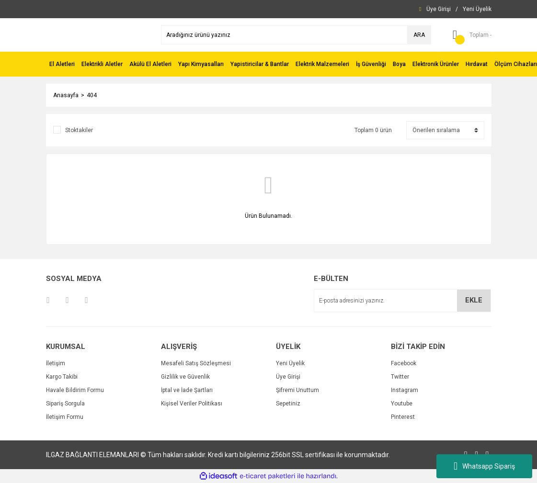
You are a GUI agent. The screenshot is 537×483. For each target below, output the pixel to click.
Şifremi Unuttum (297, 390)
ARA (419, 35)
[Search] (296, 35)
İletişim (55, 363)
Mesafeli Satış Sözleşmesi (196, 363)
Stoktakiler (79, 130)
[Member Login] (438, 9)
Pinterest (403, 417)
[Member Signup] (477, 9)
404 (92, 95)
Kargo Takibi (62, 376)
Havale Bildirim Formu (75, 390)
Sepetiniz (288, 403)
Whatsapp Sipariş (484, 466)
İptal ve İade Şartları (187, 390)
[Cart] (468, 35)
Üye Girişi (288, 376)
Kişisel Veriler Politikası (191, 403)
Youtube (401, 403)
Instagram (404, 390)
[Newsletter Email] (402, 301)
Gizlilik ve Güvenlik (185, 376)
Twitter (400, 376)
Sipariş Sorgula (65, 403)
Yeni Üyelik (290, 363)
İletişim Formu (64, 417)
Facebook (403, 363)
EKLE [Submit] (473, 300)
